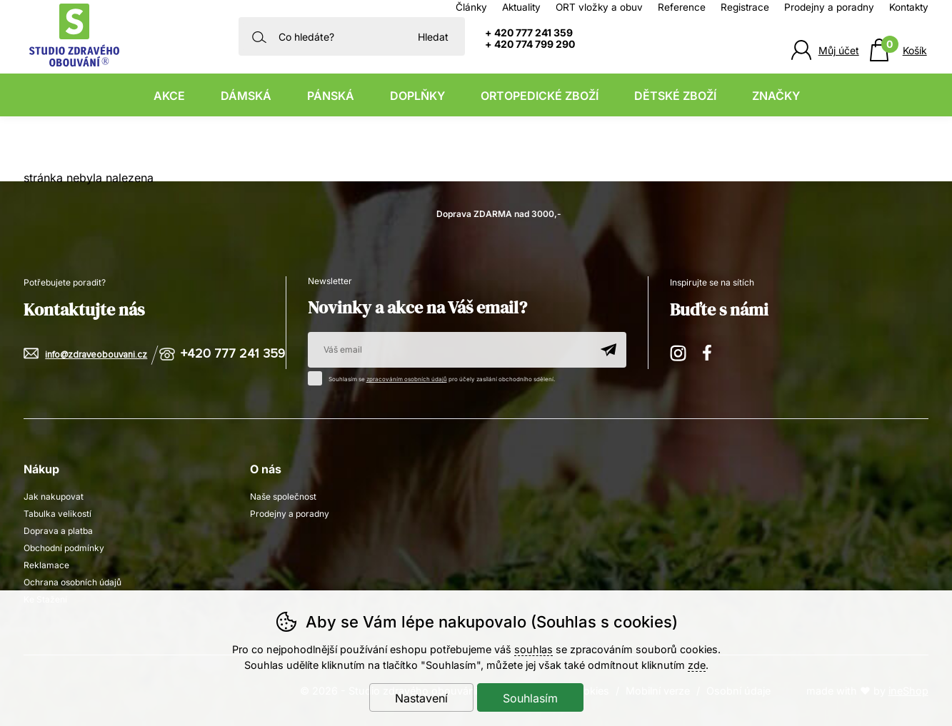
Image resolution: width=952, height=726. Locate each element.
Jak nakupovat (54, 496)
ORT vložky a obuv (599, 7)
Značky (776, 96)
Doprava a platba (58, 530)
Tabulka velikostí (57, 513)
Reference (682, 7)
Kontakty (908, 7)
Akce (169, 96)
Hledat (433, 37)
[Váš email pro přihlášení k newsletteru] (449, 350)
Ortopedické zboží (539, 96)
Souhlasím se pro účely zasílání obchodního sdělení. (435, 377)
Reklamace (46, 565)
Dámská (246, 96)
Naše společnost (283, 496)
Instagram (679, 351)
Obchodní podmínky (64, 548)
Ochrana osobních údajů (72, 582)
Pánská (330, 96)
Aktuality (521, 7)
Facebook (712, 351)
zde (697, 665)
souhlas (533, 649)
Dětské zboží (675, 96)
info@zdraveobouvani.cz (96, 355)
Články (471, 7)
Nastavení (421, 698)
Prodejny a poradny (829, 7)
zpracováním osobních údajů (406, 379)
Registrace (745, 7)
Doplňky (417, 96)
